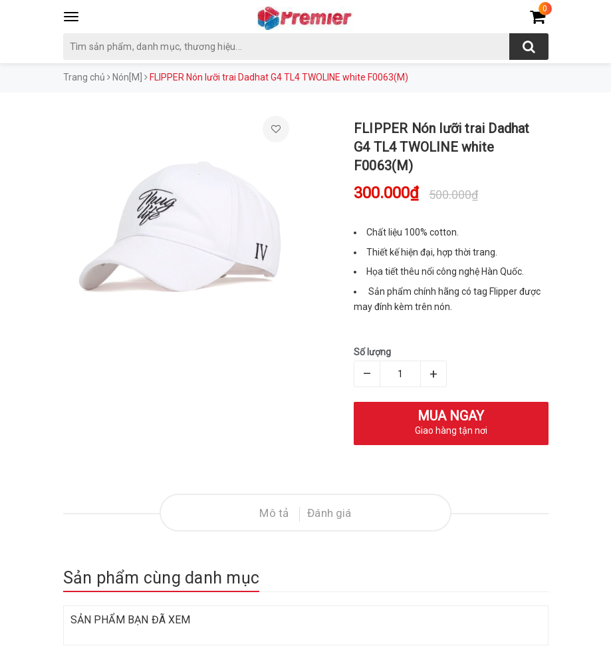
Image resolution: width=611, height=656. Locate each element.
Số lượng (372, 352)
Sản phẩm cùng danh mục (161, 577)
